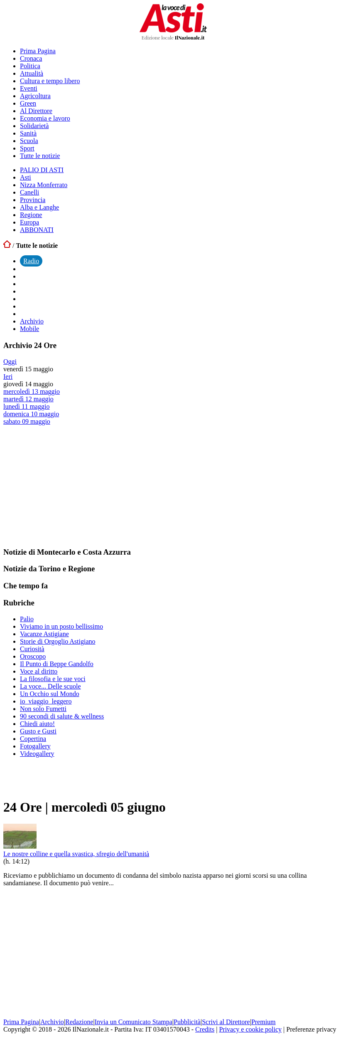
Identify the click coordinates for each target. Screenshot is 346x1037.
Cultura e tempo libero (50, 80)
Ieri (7, 376)
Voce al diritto (38, 671)
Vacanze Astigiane (44, 633)
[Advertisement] (65, 486)
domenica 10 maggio (31, 413)
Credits (204, 1029)
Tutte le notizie (40, 155)
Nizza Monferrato (43, 184)
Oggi (10, 361)
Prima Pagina (38, 50)
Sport (27, 148)
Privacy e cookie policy (250, 1029)
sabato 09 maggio (26, 421)
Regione (31, 214)
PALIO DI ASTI (42, 169)
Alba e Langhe (39, 207)
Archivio (32, 321)
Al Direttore (36, 110)
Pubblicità (187, 1021)
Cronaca (31, 58)
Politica (30, 65)
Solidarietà (34, 125)
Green (28, 103)
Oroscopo (33, 656)
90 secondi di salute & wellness (62, 716)
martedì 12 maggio (28, 398)
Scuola (29, 140)
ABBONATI (37, 229)
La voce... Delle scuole (50, 686)
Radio (31, 260)
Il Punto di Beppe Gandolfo (56, 663)
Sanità (28, 133)
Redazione (79, 1021)
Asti (25, 177)
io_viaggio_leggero (45, 701)
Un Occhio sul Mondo (49, 693)
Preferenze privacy (311, 1029)
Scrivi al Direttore (226, 1021)
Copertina (33, 738)
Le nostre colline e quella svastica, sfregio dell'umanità (76, 853)
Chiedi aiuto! (37, 723)
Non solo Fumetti (43, 708)
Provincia (32, 199)
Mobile (29, 328)
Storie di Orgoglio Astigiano (57, 641)
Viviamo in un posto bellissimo (61, 626)
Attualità (31, 73)
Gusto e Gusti (38, 731)
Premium (263, 1021)
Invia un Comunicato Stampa (133, 1021)
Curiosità (32, 648)
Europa (29, 222)
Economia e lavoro (45, 118)
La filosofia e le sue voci (53, 678)
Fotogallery (35, 746)
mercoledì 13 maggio (31, 391)
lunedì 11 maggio (26, 406)
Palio (27, 618)
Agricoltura (35, 95)
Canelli (29, 192)
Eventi (28, 88)
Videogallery (37, 753)
